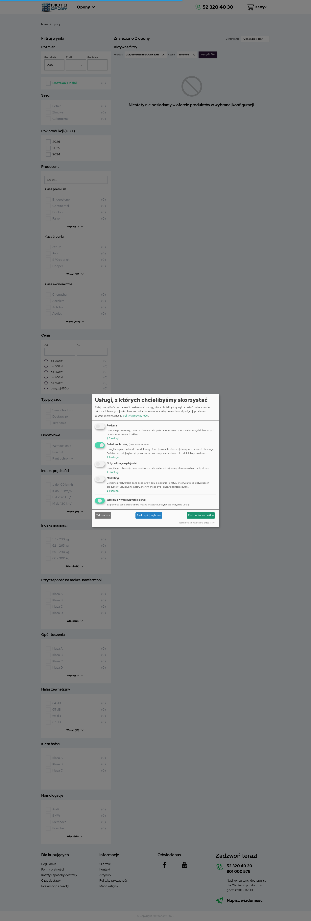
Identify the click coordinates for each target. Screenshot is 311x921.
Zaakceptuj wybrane (149, 515)
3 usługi (113, 472)
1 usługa (113, 457)
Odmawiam (103, 515)
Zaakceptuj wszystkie (201, 515)
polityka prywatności (135, 415)
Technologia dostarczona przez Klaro (197, 522)
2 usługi (113, 438)
